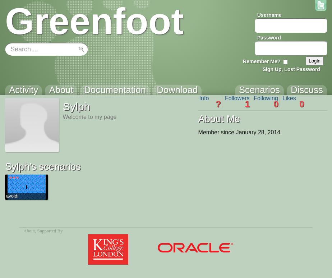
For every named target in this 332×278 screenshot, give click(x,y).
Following (266, 101)
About (29, 230)
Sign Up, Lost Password (291, 69)
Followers (237, 101)
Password (269, 38)
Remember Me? (261, 61)
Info (210, 101)
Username (269, 15)
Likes (293, 101)
